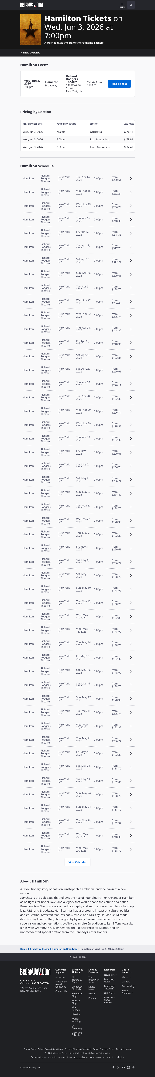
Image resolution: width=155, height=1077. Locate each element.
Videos (91, 993)
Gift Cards (109, 993)
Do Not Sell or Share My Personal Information (89, 1053)
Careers (126, 981)
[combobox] (130, 5)
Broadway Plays (77, 995)
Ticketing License (123, 1049)
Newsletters (110, 974)
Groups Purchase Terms (103, 1049)
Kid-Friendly (76, 1008)
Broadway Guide (109, 980)
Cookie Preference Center (56, 1053)
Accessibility (128, 986)
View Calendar (78, 862)
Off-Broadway (77, 1027)
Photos (92, 997)
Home (23, 948)
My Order (60, 977)
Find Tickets (119, 83)
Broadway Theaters (109, 987)
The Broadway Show (93, 980)
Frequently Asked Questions (61, 984)
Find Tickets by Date (77, 980)
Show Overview (30, 52)
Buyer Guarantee (127, 992)
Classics (76, 1014)
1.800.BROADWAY (39, 983)
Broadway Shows (38, 948)
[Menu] (122, 5)
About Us (126, 977)
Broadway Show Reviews (109, 1000)
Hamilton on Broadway (63, 948)
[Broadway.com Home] (31, 5)
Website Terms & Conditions (50, 1049)
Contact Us (26, 980)
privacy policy (79, 1057)
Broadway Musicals (77, 988)
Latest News (91, 988)
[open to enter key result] (131, 5)
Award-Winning (76, 1020)
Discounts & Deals (77, 1034)
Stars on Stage (76, 1002)
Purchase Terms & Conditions (78, 1049)
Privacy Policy (30, 1049)
